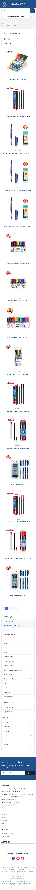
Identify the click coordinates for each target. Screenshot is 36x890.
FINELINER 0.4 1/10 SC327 (18, 79)
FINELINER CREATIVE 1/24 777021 (18, 301)
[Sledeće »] (17, 608)
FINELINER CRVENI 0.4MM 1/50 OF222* (18, 558)
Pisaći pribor (20, 24)
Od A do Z (8, 43)
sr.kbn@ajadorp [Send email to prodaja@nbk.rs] (16, 5)
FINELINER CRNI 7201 (18, 485)
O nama (4, 820)
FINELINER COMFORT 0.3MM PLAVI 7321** (18, 190)
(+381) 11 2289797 (13, 802)
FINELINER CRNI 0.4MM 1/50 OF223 (18, 448)
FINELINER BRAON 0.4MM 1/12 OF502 (18, 116)
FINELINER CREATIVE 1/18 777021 (18, 264)
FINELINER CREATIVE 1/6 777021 (18, 374)
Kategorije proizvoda (14, 16)
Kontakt (3, 824)
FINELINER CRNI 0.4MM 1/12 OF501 (18, 411)
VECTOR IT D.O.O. (15, 884)
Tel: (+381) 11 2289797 (18, 3)
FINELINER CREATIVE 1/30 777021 (18, 337)
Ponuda (11, 24)
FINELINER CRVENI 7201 (18, 595)
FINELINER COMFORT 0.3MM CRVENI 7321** (18, 153)
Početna (4, 24)
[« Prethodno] (3, 608)
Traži (32, 11)
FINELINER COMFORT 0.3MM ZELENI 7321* (18, 227)
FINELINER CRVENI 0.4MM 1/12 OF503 (18, 522)
